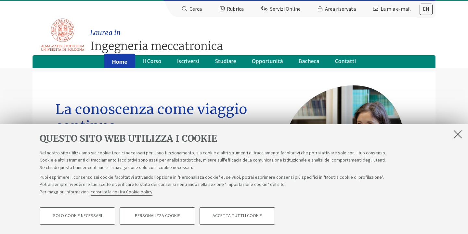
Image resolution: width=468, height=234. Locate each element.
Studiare (225, 63)
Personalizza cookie (157, 216)
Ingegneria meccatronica (264, 37)
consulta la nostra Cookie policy (121, 192)
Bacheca (309, 63)
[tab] (426, 9)
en (426, 9)
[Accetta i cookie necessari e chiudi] (458, 134)
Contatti (345, 63)
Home (119, 64)
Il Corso (152, 63)
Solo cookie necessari (77, 216)
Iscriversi (188, 63)
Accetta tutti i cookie (237, 216)
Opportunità (267, 63)
